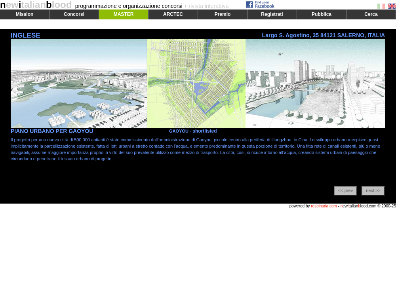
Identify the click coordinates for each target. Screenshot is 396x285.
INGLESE (25, 35)
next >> (373, 190)
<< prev (345, 190)
